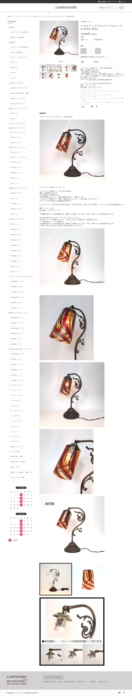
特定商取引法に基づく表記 (52, 681)
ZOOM (60, 61)
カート (123, 1)
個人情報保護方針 (70, 681)
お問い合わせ (102, 681)
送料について (82, 681)
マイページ (113, 1)
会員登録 (103, 1)
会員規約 (93, 681)
